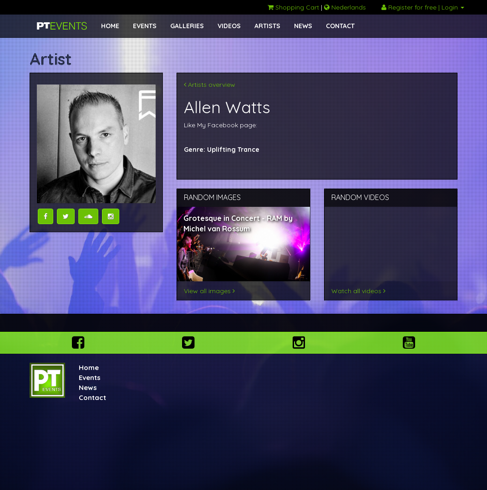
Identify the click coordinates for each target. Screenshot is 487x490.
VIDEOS (229, 26)
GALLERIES (187, 26)
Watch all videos (358, 291)
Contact (92, 397)
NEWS (303, 26)
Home (89, 367)
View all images (209, 291)
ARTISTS (267, 26)
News (88, 387)
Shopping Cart (293, 7)
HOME (110, 26)
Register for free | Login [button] (422, 7)
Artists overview (209, 84)
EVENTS (145, 26)
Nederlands (345, 7)
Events (90, 377)
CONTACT (340, 26)
